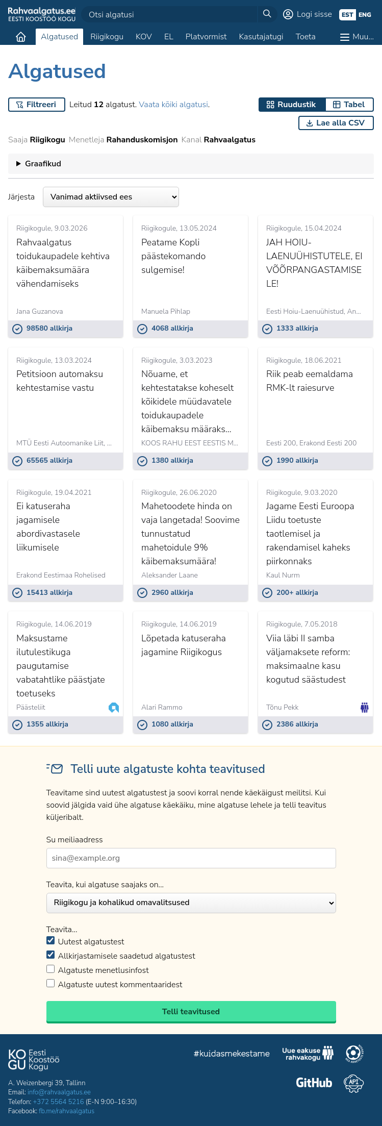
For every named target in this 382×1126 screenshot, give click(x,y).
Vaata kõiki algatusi (173, 104)
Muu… (363, 36)
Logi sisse (314, 14)
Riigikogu (106, 36)
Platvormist (206, 36)
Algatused (59, 36)
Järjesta (93, 197)
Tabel (354, 104)
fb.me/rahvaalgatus (66, 1111)
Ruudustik (296, 104)
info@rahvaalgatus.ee (59, 1092)
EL (168, 36)
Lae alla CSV (340, 123)
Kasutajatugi (261, 36)
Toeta (306, 36)
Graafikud (43, 163)
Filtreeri (41, 104)
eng (365, 15)
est (347, 15)
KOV (144, 36)
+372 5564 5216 (58, 1102)
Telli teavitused (191, 1011)
